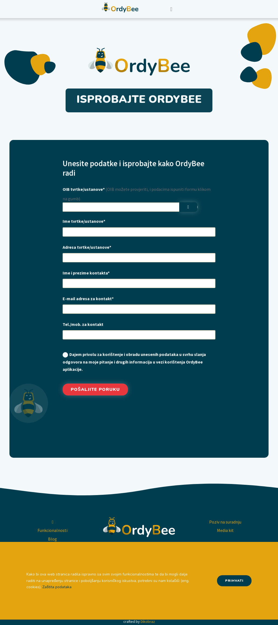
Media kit (225, 530)
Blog (52, 539)
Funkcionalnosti (52, 530)
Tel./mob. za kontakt (83, 324)
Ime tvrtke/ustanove (84, 221)
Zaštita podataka (57, 587)
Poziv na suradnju (225, 522)
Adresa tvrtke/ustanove (87, 247)
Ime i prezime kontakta (86, 273)
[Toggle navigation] (171, 9)
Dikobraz (148, 621)
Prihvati (234, 580)
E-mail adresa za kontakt (88, 298)
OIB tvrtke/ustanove (84, 189)
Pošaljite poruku (95, 389)
